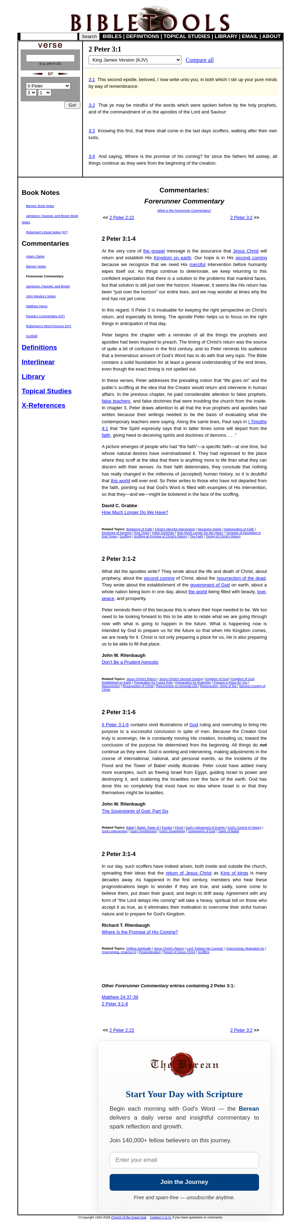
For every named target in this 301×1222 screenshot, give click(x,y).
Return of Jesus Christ (179, 952)
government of (205, 585)
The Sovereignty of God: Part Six (135, 811)
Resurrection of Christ (137, 686)
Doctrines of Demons (117, 533)
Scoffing (125, 536)
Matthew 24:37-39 (120, 997)
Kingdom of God (216, 679)
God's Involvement (143, 831)
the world (197, 591)
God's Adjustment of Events (206, 827)
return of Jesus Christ (189, 873)
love (261, 591)
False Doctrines (163, 533)
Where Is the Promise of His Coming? (140, 932)
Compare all (200, 60)
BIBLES (112, 36)
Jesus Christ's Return (141, 679)
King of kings (234, 873)
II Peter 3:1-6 (115, 724)
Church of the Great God (129, 1217)
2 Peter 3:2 (241, 217)
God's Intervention (115, 831)
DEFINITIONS (142, 36)
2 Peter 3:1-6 (115, 1003)
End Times (141, 533)
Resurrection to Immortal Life (177, 686)
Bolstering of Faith (139, 529)
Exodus (167, 827)
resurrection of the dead (241, 578)
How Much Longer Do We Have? (135, 512)
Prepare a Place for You (230, 682)
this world (120, 480)
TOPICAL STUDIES (187, 36)
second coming (251, 257)
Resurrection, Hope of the (218, 686)
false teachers (116, 401)
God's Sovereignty (172, 831)
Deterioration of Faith (239, 529)
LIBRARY (226, 36)
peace (108, 598)
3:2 (92, 105)
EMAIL (250, 36)
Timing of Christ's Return (223, 536)
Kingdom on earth (172, 257)
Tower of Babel (228, 831)
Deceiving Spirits (209, 529)
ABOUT (271, 36)
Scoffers (204, 952)
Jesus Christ (246, 251)
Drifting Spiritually (138, 948)
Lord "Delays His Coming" (205, 948)
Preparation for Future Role (153, 682)
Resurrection (111, 686)
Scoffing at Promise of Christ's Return (160, 536)
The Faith (196, 536)
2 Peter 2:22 (122, 217)
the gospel (154, 251)
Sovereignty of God (201, 831)
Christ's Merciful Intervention (175, 529)
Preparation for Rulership (193, 682)
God (225, 585)
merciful (198, 264)
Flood (179, 827)
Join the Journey (184, 1182)
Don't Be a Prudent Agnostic (130, 662)
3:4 (92, 156)
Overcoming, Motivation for (245, 948)
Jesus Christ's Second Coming (180, 679)
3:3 (92, 130)
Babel (130, 827)
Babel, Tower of (148, 827)
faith (106, 435)
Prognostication (150, 952)
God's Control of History (244, 827)
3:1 (92, 79)
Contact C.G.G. (161, 1217)
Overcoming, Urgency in (119, 952)
